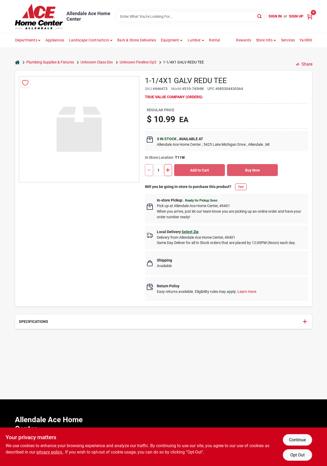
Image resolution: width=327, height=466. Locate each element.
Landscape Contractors (89, 40)
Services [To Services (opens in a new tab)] (288, 40)
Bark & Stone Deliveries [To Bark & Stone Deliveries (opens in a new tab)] (136, 40)
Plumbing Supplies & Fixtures (50, 62)
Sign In (275, 16)
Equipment (170, 40)
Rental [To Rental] (214, 40)
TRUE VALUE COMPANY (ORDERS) (174, 97)
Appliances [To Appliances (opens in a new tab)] (54, 40)
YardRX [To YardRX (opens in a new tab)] (305, 40)
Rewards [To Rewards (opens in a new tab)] (243, 40)
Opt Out (297, 455)
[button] (163, 321)
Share (304, 64)
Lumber (194, 40)
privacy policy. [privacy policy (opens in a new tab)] (49, 452)
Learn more (246, 291)
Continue (297, 439)
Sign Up (296, 16)
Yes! (241, 187)
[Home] (17, 62)
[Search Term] (190, 16)
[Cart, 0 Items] (309, 16)
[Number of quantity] (158, 170)
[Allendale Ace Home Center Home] (39, 16)
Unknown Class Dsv (97, 62)
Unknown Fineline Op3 (138, 62)
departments (26, 40)
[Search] (260, 16)
